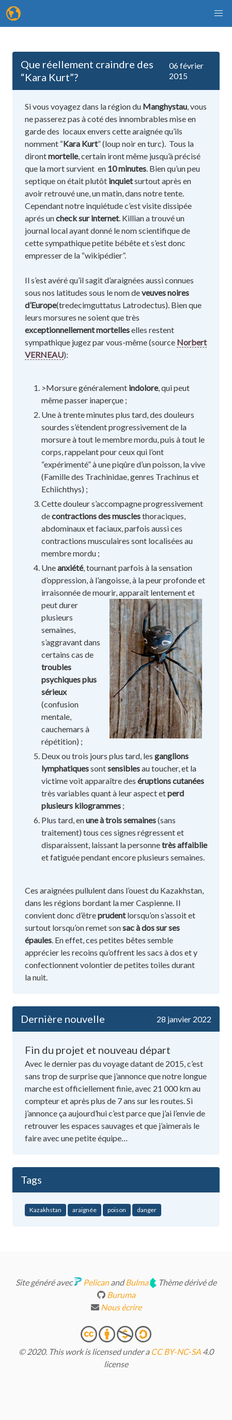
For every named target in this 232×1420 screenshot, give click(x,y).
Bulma (137, 1282)
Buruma (121, 1295)
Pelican (96, 1282)
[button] (218, 13)
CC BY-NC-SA (176, 1351)
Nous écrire (120, 1307)
